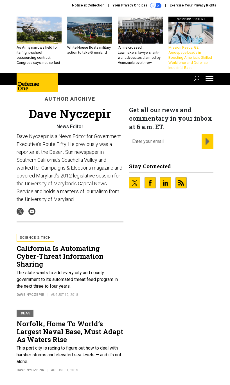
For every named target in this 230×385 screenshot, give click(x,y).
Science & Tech (35, 238)
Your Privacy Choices (136, 5)
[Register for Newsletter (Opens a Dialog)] (207, 141)
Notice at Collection (88, 5)
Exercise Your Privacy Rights (193, 5)
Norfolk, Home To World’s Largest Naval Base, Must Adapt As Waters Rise (70, 331)
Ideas (25, 313)
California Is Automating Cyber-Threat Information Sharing (60, 256)
